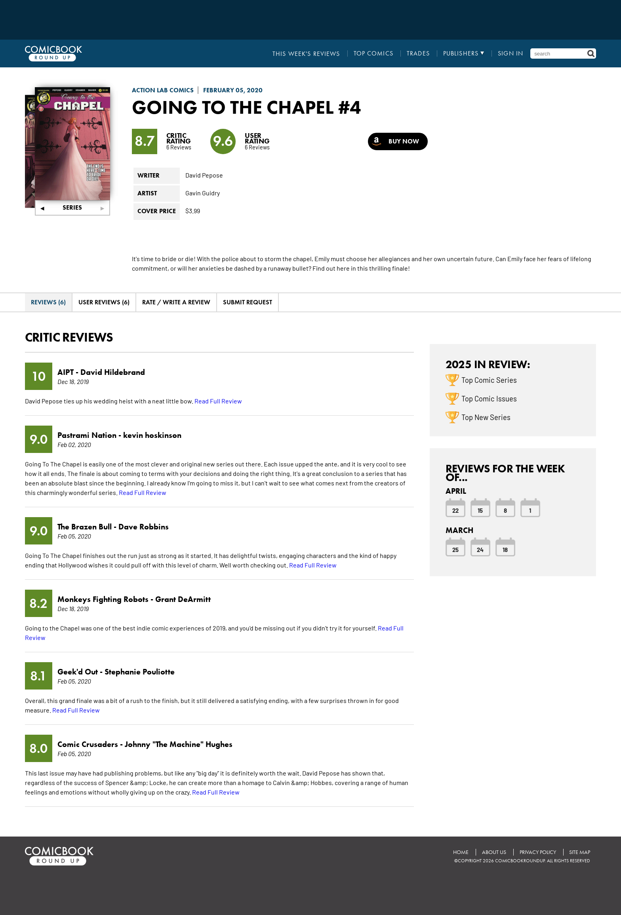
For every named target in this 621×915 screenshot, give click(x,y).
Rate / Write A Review (176, 302)
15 (480, 510)
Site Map (579, 852)
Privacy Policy (537, 852)
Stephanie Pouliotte (140, 671)
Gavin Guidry (202, 192)
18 (505, 549)
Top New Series (486, 416)
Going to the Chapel (233, 107)
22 (455, 510)
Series (72, 207)
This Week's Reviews (306, 53)
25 (455, 549)
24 (480, 549)
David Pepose (204, 174)
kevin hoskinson (152, 435)
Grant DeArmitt (183, 599)
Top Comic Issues (489, 398)
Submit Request (247, 302)
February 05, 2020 (233, 90)
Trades (418, 53)
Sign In (510, 53)
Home (460, 852)
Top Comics (373, 53)
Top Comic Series (489, 379)
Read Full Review (218, 401)
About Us (494, 852)
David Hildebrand (112, 372)
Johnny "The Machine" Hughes (178, 744)
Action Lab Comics (163, 90)
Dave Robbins (143, 526)
